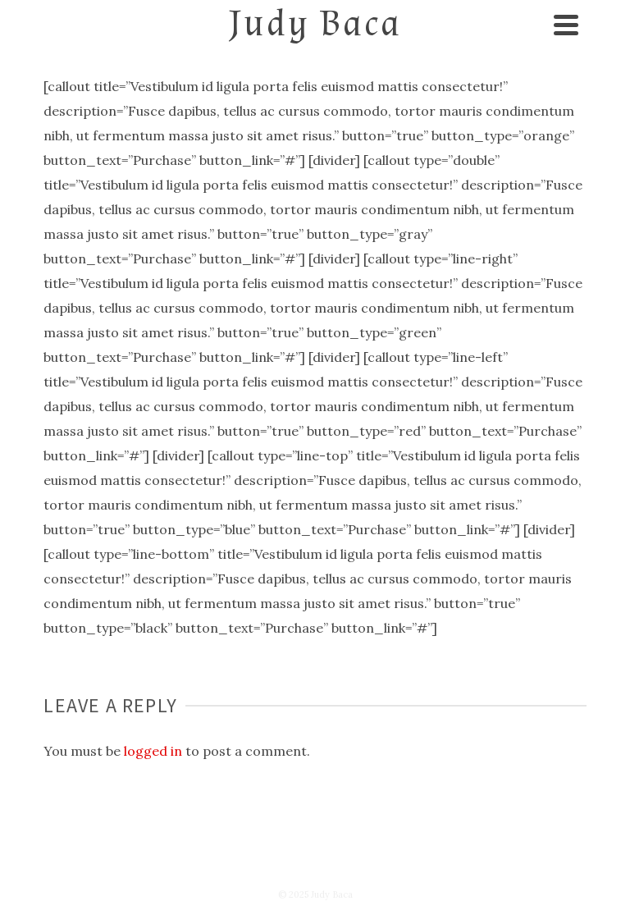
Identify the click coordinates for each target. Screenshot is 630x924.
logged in (153, 751)
